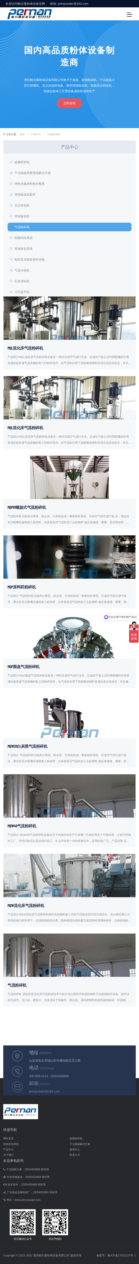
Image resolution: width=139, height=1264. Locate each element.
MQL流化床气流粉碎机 (25, 348)
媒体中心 (75, 1149)
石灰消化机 (20, 281)
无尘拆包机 (20, 205)
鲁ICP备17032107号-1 (122, 1255)
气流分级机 (20, 270)
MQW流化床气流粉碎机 (26, 905)
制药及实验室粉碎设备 (27, 259)
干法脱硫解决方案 (80, 1144)
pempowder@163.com (73, 3)
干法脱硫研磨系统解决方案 (30, 173)
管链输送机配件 (23, 194)
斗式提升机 (20, 292)
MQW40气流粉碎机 (22, 825)
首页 (22, 134)
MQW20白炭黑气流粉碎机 (27, 746)
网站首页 (8, 1138)
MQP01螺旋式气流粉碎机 (27, 507)
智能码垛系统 (21, 238)
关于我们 (8, 1154)
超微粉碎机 (20, 162)
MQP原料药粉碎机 (22, 586)
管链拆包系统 (21, 248)
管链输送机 (20, 216)
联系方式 (75, 1154)
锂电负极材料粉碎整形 (27, 183)
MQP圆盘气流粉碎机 (24, 666)
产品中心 (36, 134)
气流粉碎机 (53, 134)
